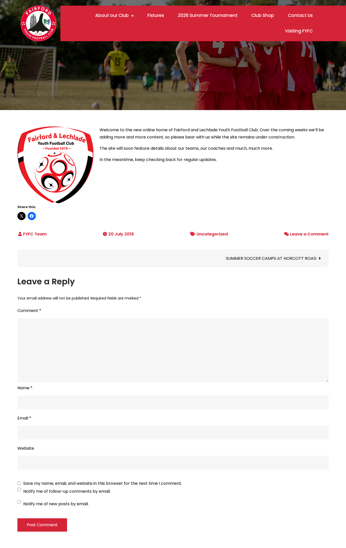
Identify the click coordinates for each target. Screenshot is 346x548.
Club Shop (262, 15)
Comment (29, 311)
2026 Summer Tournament (207, 15)
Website (25, 448)
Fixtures (155, 15)
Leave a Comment (309, 234)
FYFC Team (35, 234)
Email (24, 418)
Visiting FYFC (299, 31)
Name (25, 388)
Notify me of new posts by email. (56, 504)
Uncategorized (212, 234)
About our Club (112, 15)
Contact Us (300, 15)
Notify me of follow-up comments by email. (67, 491)
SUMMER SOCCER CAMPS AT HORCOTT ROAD (271, 258)
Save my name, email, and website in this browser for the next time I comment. (102, 483)
